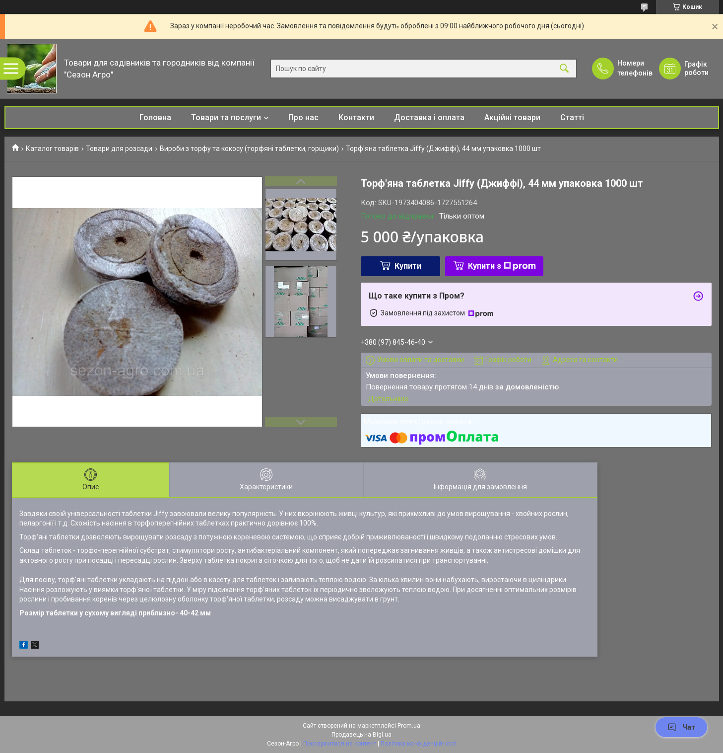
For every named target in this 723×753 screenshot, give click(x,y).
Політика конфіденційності (419, 743)
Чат (681, 727)
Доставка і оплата (429, 117)
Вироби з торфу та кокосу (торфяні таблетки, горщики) (249, 148)
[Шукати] (564, 69)
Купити (407, 266)
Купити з (502, 266)
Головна (155, 117)
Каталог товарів (52, 148)
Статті (572, 117)
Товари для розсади (119, 148)
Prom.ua (408, 725)
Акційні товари (512, 117)
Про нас (303, 117)
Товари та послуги (226, 117)
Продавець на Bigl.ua (361, 734)
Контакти (356, 117)
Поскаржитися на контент (339, 743)
